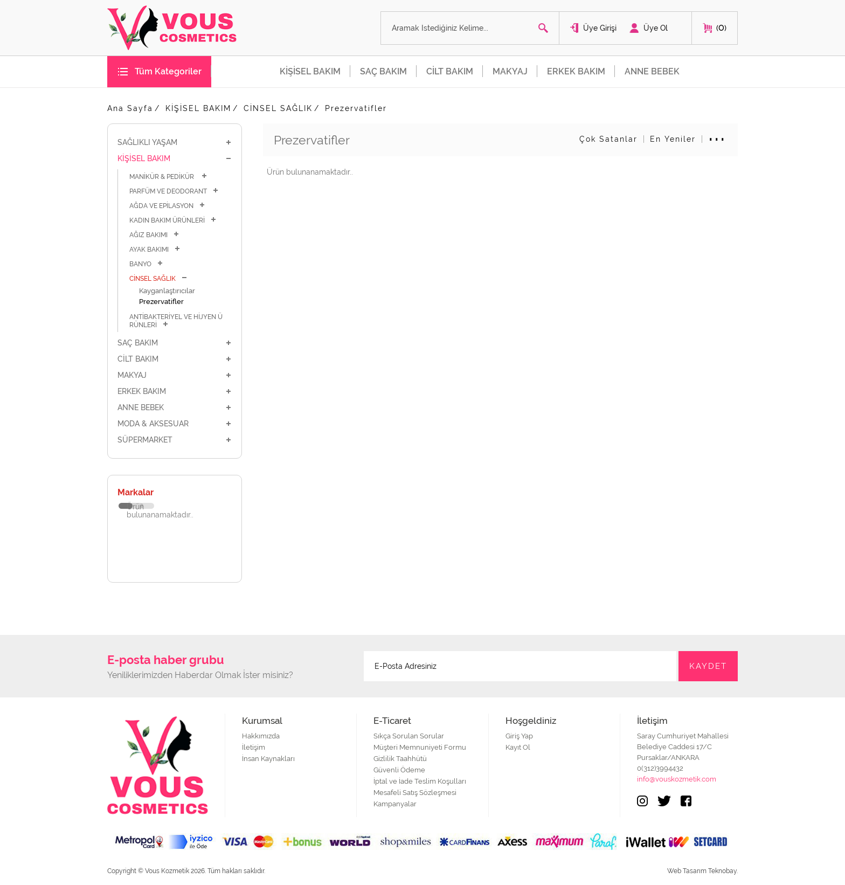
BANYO (146, 264)
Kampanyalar (395, 804)
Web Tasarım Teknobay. (702, 871)
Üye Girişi (600, 28)
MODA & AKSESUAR (174, 424)
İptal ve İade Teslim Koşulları (419, 781)
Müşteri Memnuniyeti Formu (419, 747)
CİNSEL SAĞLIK (278, 108)
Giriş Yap (519, 736)
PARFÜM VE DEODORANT (174, 191)
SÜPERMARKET (174, 440)
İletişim (253, 747)
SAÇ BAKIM (383, 71)
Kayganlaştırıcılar (167, 291)
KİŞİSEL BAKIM (310, 71)
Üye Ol (655, 28)
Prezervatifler (356, 108)
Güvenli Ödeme (399, 770)
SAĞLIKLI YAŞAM (174, 142)
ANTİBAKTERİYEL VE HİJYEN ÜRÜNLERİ (176, 321)
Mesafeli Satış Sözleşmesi (414, 793)
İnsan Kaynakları (268, 759)
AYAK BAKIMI (155, 249)
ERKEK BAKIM (576, 71)
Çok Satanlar (608, 139)
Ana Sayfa (130, 108)
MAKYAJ (510, 71)
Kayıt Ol (517, 747)
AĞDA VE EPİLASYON (167, 206)
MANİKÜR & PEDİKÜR (168, 176)
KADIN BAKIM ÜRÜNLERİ (173, 220)
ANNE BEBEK (652, 71)
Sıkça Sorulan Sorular (408, 736)
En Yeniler (673, 139)
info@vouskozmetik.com (676, 779)
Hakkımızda (261, 736)
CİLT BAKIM (449, 71)
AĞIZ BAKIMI (154, 235)
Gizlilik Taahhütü (400, 759)
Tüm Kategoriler (168, 71)
